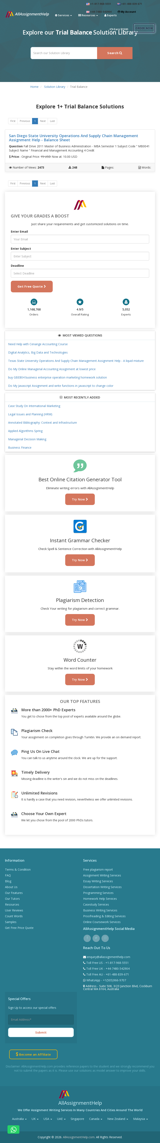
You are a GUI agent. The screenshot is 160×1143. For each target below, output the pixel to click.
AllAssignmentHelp (27, 14)
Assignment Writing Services (102, 875)
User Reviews (14, 910)
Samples (10, 922)
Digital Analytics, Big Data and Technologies (38, 352)
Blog (8, 881)
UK (35, 1119)
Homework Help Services (100, 899)
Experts (110, 15)
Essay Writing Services (98, 881)
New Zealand (117, 1119)
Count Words (14, 916)
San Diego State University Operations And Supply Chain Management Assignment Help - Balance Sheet (73, 137)
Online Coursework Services (102, 922)
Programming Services (98, 893)
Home (34, 87)
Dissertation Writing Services (102, 887)
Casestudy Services (96, 904)
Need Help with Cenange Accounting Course (38, 344)
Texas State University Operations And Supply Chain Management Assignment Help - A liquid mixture (76, 361)
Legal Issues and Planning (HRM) (30, 414)
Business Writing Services (100, 910)
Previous (25, 121)
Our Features (14, 893)
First (12, 121)
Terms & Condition (18, 869)
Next (43, 121)
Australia (19, 1119)
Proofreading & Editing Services (104, 916)
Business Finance (19, 447)
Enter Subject (21, 249)
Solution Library (54, 87)
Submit (41, 1032)
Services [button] (63, 15)
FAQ (8, 875)
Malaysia (140, 1119)
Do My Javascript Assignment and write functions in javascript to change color (60, 386)
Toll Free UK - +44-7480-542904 (107, 968)
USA (48, 1119)
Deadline (17, 266)
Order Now (144, 28)
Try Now (80, 499)
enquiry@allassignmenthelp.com (108, 957)
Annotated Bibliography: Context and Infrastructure (42, 422)
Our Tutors (12, 899)
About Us (11, 887)
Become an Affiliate (33, 1054)
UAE (61, 1119)
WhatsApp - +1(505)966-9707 (106, 980)
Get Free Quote (32, 286)
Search (114, 53)
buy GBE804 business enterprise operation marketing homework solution (57, 377)
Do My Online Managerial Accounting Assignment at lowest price (52, 369)
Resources (12, 904)
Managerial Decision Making (27, 439)
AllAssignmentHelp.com (79, 1137)
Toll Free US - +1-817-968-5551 (107, 963)
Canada (95, 1119)
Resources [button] (88, 15)
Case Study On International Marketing (34, 406)
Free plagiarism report (98, 869)
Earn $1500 (119, 29)
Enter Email (19, 231)
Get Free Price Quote (19, 928)
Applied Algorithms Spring (25, 431)
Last (52, 121)
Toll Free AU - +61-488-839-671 (107, 974)
